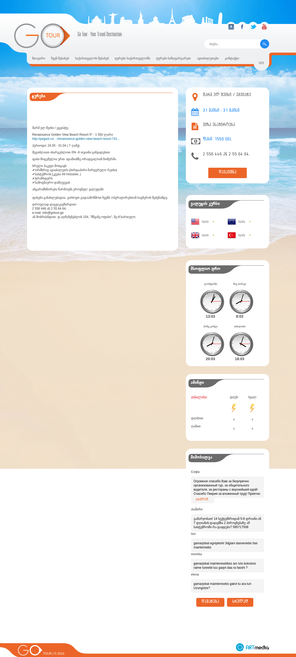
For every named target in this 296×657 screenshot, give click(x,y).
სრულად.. (203, 491)
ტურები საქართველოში (132, 58)
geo (261, 63)
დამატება (210, 594)
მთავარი (38, 58)
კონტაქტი (232, 58)
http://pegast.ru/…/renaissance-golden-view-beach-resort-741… (76, 139)
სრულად (240, 594)
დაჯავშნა (227, 173)
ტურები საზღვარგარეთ (173, 58)
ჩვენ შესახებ (60, 58)
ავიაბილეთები (208, 58)
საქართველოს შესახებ (92, 58)
